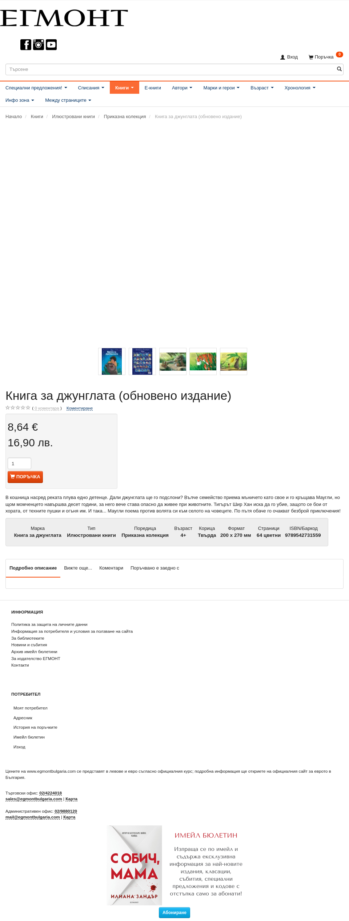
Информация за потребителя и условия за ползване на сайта (72, 631)
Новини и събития (29, 644)
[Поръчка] (326, 57)
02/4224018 (50, 793)
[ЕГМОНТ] (64, 16)
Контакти (20, 665)
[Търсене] (339, 69)
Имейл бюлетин (29, 737)
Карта (71, 798)
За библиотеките (27, 638)
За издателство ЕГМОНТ (35, 658)
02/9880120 (66, 811)
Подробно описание (33, 568)
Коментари (111, 568)
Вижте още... (78, 568)
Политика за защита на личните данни (49, 624)
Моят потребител (30, 707)
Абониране (174, 912)
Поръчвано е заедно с (155, 568)
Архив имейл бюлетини (34, 651)
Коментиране (80, 408)
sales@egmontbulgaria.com (33, 798)
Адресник (22, 717)
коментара (47, 408)
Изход (19, 746)
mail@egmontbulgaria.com (32, 817)
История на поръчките (35, 727)
